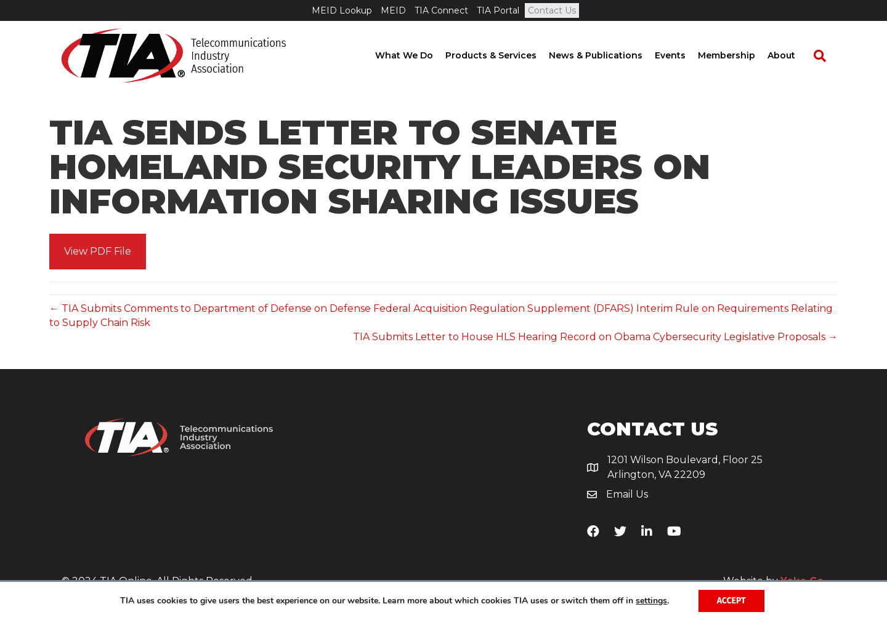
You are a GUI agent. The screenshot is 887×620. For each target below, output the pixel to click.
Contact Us (552, 10)
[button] (97, 251)
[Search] (825, 56)
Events (681, 55)
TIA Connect (441, 10)
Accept (731, 600)
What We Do (416, 55)
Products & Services (502, 55)
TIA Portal (498, 10)
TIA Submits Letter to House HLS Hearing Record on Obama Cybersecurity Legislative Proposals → (595, 337)
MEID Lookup (342, 10)
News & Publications (607, 55)
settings (651, 600)
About (793, 55)
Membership (738, 55)
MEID (393, 10)
